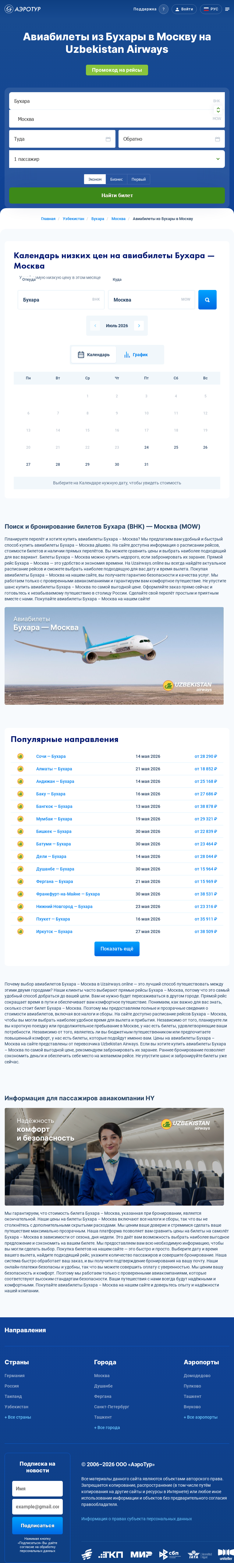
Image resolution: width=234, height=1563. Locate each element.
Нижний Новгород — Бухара (64, 906)
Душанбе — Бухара (55, 869)
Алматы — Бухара (54, 768)
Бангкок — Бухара (54, 806)
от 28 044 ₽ (206, 856)
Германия (15, 1375)
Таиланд (13, 1396)
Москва (102, 1375)
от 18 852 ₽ (206, 768)
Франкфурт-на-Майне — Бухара (68, 894)
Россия (12, 1386)
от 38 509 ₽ (206, 931)
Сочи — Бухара (51, 756)
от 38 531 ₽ (206, 894)
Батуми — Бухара (53, 843)
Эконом (94, 179)
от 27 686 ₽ (206, 793)
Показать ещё (117, 949)
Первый (139, 179)
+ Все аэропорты (201, 1417)
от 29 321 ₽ (206, 818)
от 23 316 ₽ (206, 906)
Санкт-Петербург (111, 1406)
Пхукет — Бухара (53, 919)
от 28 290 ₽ (206, 756)
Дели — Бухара (51, 856)
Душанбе (103, 1386)
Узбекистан (16, 1406)
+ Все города (107, 1427)
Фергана (103, 1396)
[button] (150, 9)
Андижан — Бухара (55, 781)
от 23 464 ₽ (206, 843)
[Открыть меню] (227, 9)
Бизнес (116, 179)
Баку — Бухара (51, 793)
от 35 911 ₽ (206, 919)
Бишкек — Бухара (54, 831)
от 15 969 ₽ (206, 881)
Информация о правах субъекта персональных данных (136, 1518)
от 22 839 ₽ (206, 831)
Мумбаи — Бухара (54, 818)
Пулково (192, 1386)
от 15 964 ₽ (206, 869)
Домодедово (197, 1375)
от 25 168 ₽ (206, 781)
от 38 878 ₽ (206, 806)
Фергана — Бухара (54, 881)
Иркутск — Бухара (54, 931)
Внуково (192, 1406)
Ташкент (103, 1417)
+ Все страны (18, 1417)
